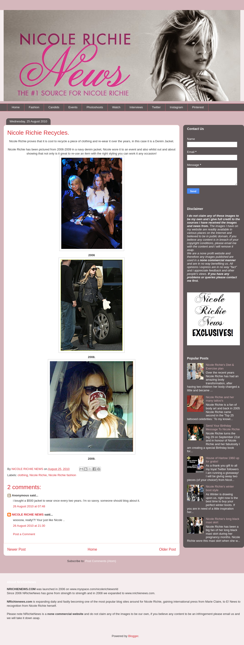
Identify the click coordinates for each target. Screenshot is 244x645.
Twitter (156, 107)
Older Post (167, 549)
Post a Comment (24, 534)
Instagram (176, 107)
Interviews (136, 107)
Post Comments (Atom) (100, 561)
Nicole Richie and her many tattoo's (220, 398)
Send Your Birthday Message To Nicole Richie (223, 427)
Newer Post (16, 549)
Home (16, 107)
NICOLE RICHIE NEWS (28, 514)
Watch (116, 107)
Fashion (34, 107)
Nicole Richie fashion (62, 475)
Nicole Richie (38, 475)
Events (72, 107)
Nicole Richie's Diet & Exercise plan (220, 366)
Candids (53, 107)
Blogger (133, 636)
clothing (23, 475)
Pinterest (198, 107)
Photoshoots (95, 107)
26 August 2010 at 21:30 (29, 525)
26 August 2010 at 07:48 (29, 506)
